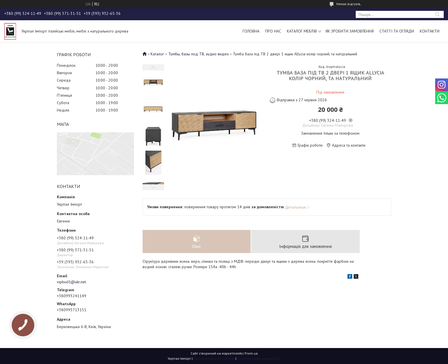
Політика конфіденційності (259, 358)
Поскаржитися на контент (214, 358)
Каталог (157, 54)
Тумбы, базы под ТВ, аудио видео (198, 54)
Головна (251, 31)
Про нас (273, 31)
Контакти (429, 31)
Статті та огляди (396, 31)
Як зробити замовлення (349, 31)
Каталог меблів (302, 31)
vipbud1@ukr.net (71, 281)
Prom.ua (251, 353)
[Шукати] (437, 14)
